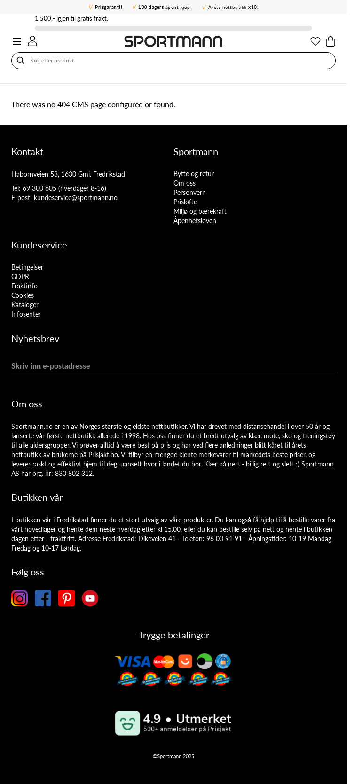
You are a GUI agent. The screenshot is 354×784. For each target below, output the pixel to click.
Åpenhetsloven (194, 221)
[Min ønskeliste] (315, 41)
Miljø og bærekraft (200, 211)
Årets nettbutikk (233, 7)
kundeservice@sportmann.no (76, 198)
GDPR (20, 276)
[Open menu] (17, 41)
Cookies (22, 295)
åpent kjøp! (165, 7)
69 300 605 (39, 188)
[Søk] (20, 60)
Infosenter (26, 314)
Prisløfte (185, 202)
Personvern (189, 192)
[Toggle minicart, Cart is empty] (330, 41)
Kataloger (25, 305)
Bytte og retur (193, 174)
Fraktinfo (24, 286)
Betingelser (27, 267)
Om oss (184, 183)
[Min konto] (32, 41)
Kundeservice (39, 244)
